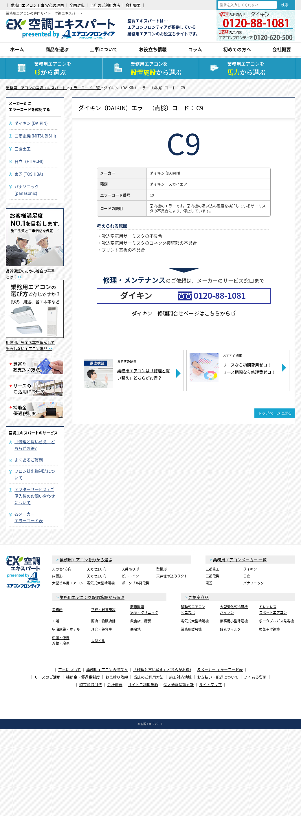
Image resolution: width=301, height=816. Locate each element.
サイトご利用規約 (143, 684)
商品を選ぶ (57, 49)
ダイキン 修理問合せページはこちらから (184, 313)
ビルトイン (130, 576)
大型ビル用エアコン (67, 583)
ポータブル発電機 (135, 583)
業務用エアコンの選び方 (107, 669)
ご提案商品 (198, 597)
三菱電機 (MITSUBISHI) (35, 136)
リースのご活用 (47, 677)
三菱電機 (212, 576)
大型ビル (98, 640)
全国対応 (77, 5)
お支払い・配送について (217, 677)
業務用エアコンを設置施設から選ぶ (92, 597)
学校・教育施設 (103, 609)
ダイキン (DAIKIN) (31, 123)
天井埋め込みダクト (172, 576)
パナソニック (253, 583)
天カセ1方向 (96, 576)
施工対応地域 (180, 677)
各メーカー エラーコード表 (220, 669)
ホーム (17, 49)
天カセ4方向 (61, 569)
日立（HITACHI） (30, 161)
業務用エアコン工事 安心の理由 (37, 5)
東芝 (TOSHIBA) (28, 174)
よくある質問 (255, 677)
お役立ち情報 (153, 49)
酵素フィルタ (230, 629)
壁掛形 (161, 569)
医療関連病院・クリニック (144, 609)
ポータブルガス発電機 (276, 621)
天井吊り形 (130, 569)
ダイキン (250, 569)
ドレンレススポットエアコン (273, 609)
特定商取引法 (90, 684)
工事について (104, 49)
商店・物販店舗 (103, 621)
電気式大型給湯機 (101, 583)
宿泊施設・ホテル (66, 629)
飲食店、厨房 (140, 621)
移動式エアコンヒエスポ (193, 609)
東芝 (208, 583)
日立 (246, 576)
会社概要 (133, 5)
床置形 (57, 576)
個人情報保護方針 (179, 684)
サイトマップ (210, 684)
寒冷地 (135, 629)
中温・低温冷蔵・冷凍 (60, 640)
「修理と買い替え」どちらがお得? (162, 669)
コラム (195, 49)
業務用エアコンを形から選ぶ (86, 559)
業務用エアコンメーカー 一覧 (240, 559)
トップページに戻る (275, 413)
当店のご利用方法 (105, 5)
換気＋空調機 (269, 629)
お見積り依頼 (116, 677)
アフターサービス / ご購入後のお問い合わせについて (34, 495)
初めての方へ (237, 49)
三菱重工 (22, 148)
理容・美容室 (101, 629)
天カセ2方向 (96, 569)
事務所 (57, 609)
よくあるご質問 (28, 460)
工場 (55, 621)
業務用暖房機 (191, 629)
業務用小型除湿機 (234, 621)
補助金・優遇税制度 (83, 677)
